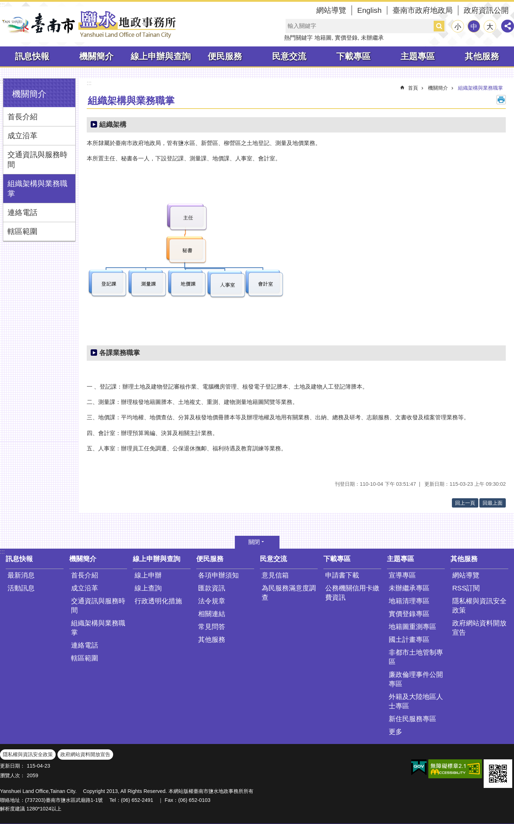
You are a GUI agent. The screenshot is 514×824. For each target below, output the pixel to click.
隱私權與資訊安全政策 (479, 605)
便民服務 (225, 56)
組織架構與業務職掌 (37, 188)
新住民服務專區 (412, 719)
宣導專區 (402, 575)
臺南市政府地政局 (423, 10)
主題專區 (417, 56)
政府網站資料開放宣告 (479, 627)
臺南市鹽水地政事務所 (89, 24)
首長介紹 (22, 117)
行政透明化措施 (158, 601)
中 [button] (473, 26)
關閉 (254, 542)
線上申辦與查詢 (161, 56)
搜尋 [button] (439, 26)
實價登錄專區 (409, 614)
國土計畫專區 (409, 639)
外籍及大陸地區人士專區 (416, 701)
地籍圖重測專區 (412, 626)
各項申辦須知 (218, 575)
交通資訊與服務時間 (37, 159)
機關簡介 (96, 56)
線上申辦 (148, 575)
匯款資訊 (211, 588)
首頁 (413, 88)
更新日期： (12, 766)
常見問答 (211, 626)
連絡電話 (22, 212)
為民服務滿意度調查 (289, 592)
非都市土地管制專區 (416, 657)
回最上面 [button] (493, 503)
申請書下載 (342, 575)
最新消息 (21, 575)
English (369, 10)
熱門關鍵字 (298, 38)
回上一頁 (465, 503)
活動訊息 (21, 588)
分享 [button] (507, 26)
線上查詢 (148, 588)
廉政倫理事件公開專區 (416, 679)
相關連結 (211, 614)
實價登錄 (346, 38)
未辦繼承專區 (409, 588)
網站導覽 (331, 10)
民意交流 (289, 56)
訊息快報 (32, 56)
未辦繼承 (372, 38)
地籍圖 (323, 38)
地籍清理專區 (409, 601)
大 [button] (490, 26)
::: (2, 5)
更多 (395, 731)
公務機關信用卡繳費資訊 (352, 592)
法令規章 (211, 601)
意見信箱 (275, 575)
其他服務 (482, 56)
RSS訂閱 (466, 588)
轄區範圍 (22, 231)
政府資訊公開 (486, 10)
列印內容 (501, 99)
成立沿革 (22, 135)
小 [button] (457, 26)
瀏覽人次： (12, 775)
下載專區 (353, 56)
